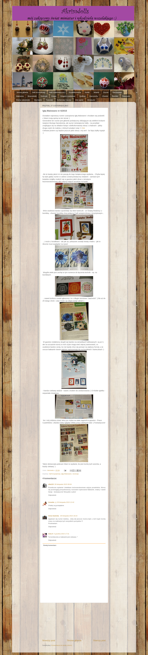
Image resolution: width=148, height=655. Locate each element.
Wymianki (38, 100)
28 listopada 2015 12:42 (65, 502)
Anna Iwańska (54, 516)
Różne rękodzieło (23, 100)
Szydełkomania (75, 92)
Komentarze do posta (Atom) (61, 645)
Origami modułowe (67, 96)
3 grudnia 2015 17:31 (61, 534)
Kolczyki (44, 96)
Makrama (20, 96)
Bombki (115, 96)
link (83, 128)
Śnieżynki (126, 96)
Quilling (82, 96)
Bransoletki (32, 96)
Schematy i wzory (64, 100)
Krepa (53, 96)
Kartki (87, 92)
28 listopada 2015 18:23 (68, 516)
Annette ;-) (52, 502)
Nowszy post (48, 640)
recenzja (76, 474)
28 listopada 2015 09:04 (63, 484)
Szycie (105, 92)
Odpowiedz (52, 495)
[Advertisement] (74, 621)
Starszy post (99, 640)
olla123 (51, 484)
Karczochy (94, 96)
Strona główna (22, 92)
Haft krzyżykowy (38, 92)
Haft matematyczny (57, 92)
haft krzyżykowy (54, 474)
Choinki (105, 96)
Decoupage (117, 92)
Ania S (50, 534)
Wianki (96, 92)
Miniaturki (91, 100)
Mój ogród (79, 100)
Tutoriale (49, 100)
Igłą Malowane (66, 474)
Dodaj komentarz (49, 545)
